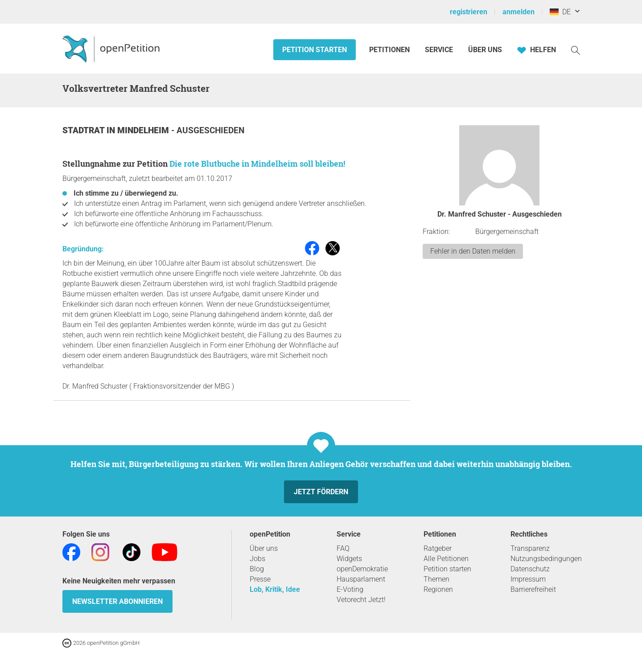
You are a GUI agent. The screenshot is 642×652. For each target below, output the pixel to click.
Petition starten (314, 49)
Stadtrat (84, 130)
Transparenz (530, 548)
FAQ (343, 548)
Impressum (528, 579)
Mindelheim (144, 130)
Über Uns (485, 49)
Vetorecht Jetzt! (361, 599)
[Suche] (575, 50)
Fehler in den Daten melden (472, 251)
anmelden (518, 12)
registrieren (468, 12)
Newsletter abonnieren (117, 601)
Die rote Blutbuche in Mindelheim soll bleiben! (257, 163)
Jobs (257, 558)
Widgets (349, 558)
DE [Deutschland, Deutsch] (560, 12)
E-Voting (350, 589)
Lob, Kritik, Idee (275, 589)
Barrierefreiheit (533, 589)
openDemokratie (362, 569)
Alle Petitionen (446, 558)
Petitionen (390, 49)
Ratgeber (438, 548)
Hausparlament (361, 579)
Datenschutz (530, 569)
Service (439, 49)
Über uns (264, 548)
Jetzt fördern (321, 492)
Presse (260, 579)
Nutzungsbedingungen (546, 558)
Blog (257, 569)
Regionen (438, 589)
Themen (436, 579)
